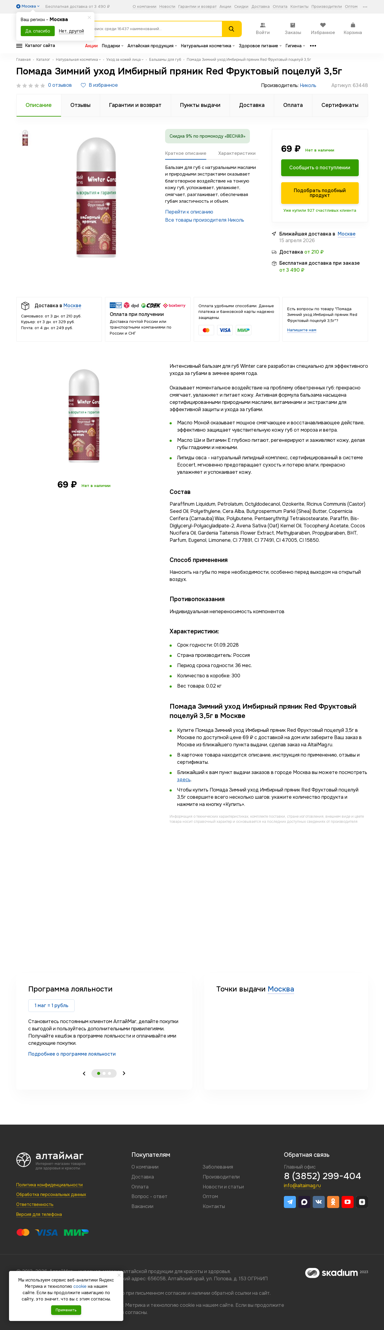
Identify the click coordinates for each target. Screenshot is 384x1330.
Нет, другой (71, 31)
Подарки (112, 45)
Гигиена (295, 45)
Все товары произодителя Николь (204, 220)
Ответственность (35, 1204)
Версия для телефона (39, 1214)
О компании (144, 7)
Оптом (351, 7)
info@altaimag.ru (302, 1185)
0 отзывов (60, 85)
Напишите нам (301, 329)
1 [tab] (98, 1073)
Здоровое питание (260, 45)
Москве (346, 234)
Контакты (299, 7)
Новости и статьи (223, 1187)
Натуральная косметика (208, 45)
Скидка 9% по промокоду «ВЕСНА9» (207, 136)
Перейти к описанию (189, 212)
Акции (225, 7)
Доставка (260, 7)
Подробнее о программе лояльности (72, 1054)
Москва (281, 989)
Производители (327, 7)
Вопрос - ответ (149, 1196)
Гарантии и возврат (197, 7)
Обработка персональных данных (51, 1194)
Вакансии (142, 1206)
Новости (167, 7)
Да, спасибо (37, 31)
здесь (184, 779)
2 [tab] (104, 1073)
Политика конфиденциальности (49, 1185)
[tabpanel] (104, 1021)
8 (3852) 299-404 (322, 1176)
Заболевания (218, 1167)
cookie (187, 1305)
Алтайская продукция (152, 45)
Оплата (280, 7)
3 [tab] (109, 1073)
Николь (308, 85)
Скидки (241, 7)
